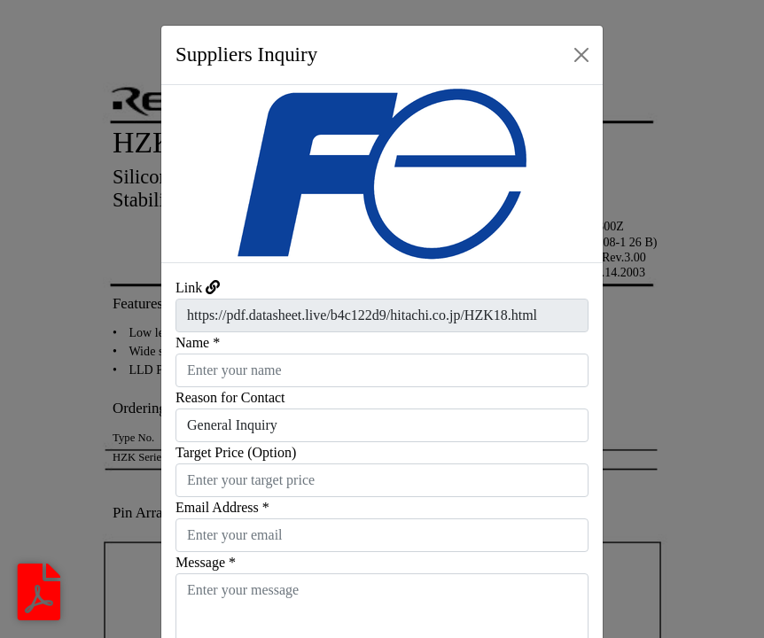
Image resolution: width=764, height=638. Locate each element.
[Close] (581, 55)
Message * (205, 562)
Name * (197, 342)
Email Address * (222, 507)
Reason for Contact (230, 397)
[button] (194, 173)
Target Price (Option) (235, 452)
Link (188, 287)
